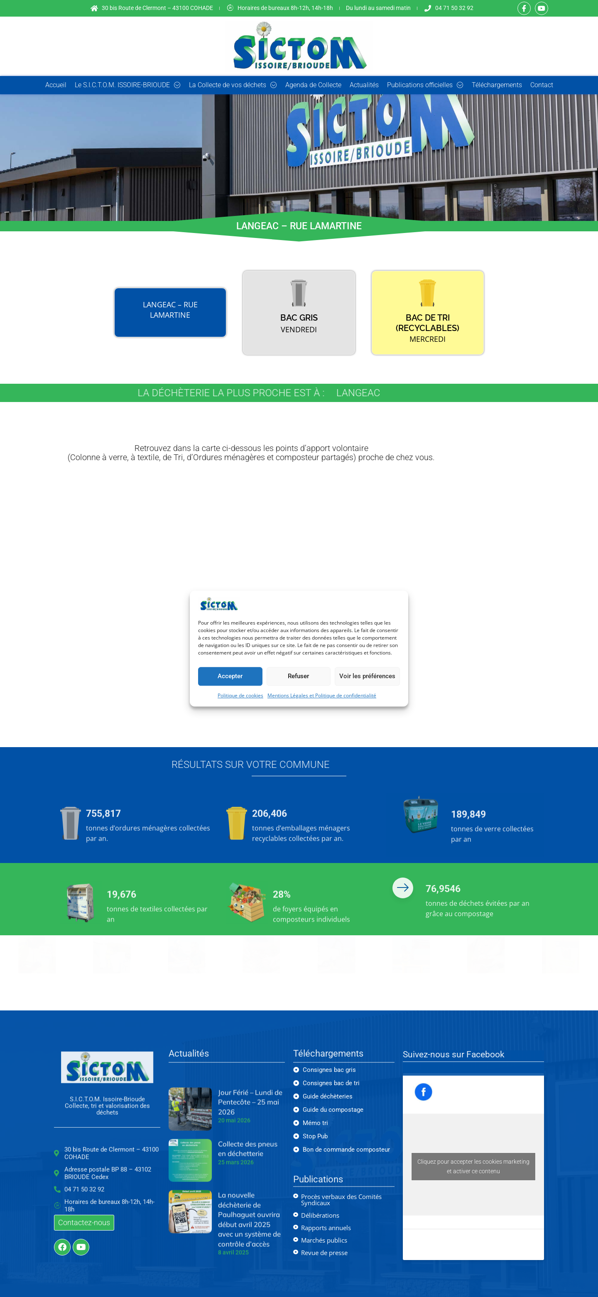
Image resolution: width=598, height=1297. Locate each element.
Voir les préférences (367, 676)
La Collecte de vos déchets (233, 85)
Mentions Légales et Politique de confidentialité (321, 695)
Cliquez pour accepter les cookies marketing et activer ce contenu (473, 1166)
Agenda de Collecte (313, 85)
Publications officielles (425, 85)
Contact (541, 85)
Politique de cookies (240, 695)
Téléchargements (497, 85)
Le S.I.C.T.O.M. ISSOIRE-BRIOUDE (128, 85)
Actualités (364, 85)
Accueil (55, 85)
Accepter (230, 676)
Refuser (298, 676)
